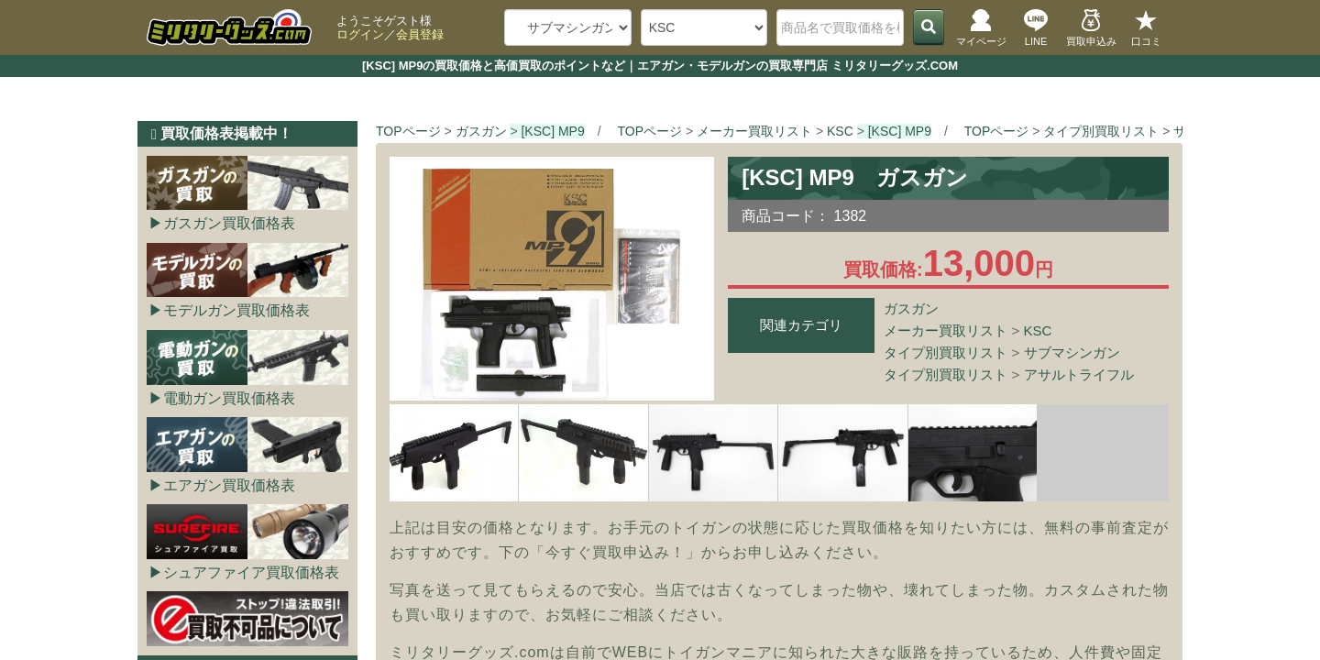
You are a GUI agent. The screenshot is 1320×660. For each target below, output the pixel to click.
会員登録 (420, 34)
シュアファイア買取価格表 (251, 572)
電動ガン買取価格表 (229, 398)
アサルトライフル (1079, 374)
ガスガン (911, 308)
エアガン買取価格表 (229, 485)
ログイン (360, 34)
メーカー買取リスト (945, 330)
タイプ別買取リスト (945, 352)
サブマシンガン (1072, 352)
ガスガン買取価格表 (229, 223)
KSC (1038, 330)
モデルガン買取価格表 (236, 310)
